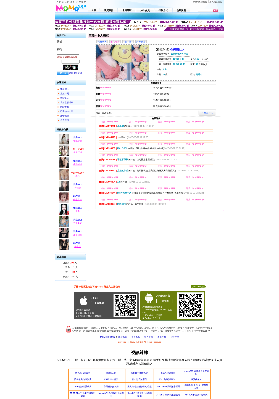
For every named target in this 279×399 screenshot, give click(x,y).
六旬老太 (77, 223)
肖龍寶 (77, 188)
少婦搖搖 (77, 164)
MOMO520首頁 (107, 337)
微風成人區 (111, 373)
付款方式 (174, 337)
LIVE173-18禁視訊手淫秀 (168, 386)
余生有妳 (77, 199)
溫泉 (77, 211)
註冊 (71, 73)
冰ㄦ (77, 176)
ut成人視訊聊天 (168, 373)
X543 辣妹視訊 (111, 379)
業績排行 (64, 89)
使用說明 (161, 337)
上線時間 (64, 93)
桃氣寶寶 (77, 141)
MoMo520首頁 (200, 2)
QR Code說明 (198, 286)
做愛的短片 (196, 379)
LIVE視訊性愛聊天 (82, 386)
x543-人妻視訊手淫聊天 (196, 394)
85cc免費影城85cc (168, 379)
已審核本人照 (66, 111)
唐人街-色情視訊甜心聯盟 (139, 386)
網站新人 (64, 98)
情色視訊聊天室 (82, 373)
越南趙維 (77, 235)
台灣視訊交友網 (111, 386)
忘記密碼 (78, 73)
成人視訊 (64, 120)
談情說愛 (64, 116)
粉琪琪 (77, 246)
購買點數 (122, 337)
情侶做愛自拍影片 (82, 379)
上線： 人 (70, 262)
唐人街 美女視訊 (139, 379)
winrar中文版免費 (139, 373)
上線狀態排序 (66, 102)
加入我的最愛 (215, 2)
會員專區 (135, 337)
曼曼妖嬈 (77, 152)
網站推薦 (64, 107)
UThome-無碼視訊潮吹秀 (168, 394)
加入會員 (148, 337)
